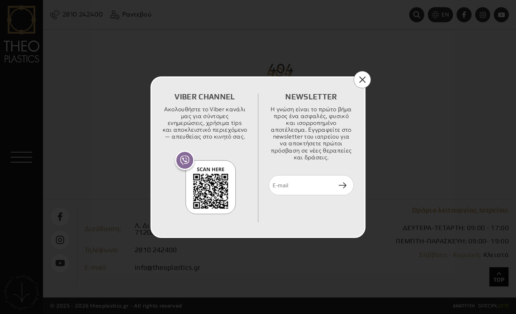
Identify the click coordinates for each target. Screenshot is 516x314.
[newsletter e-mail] (300, 185)
